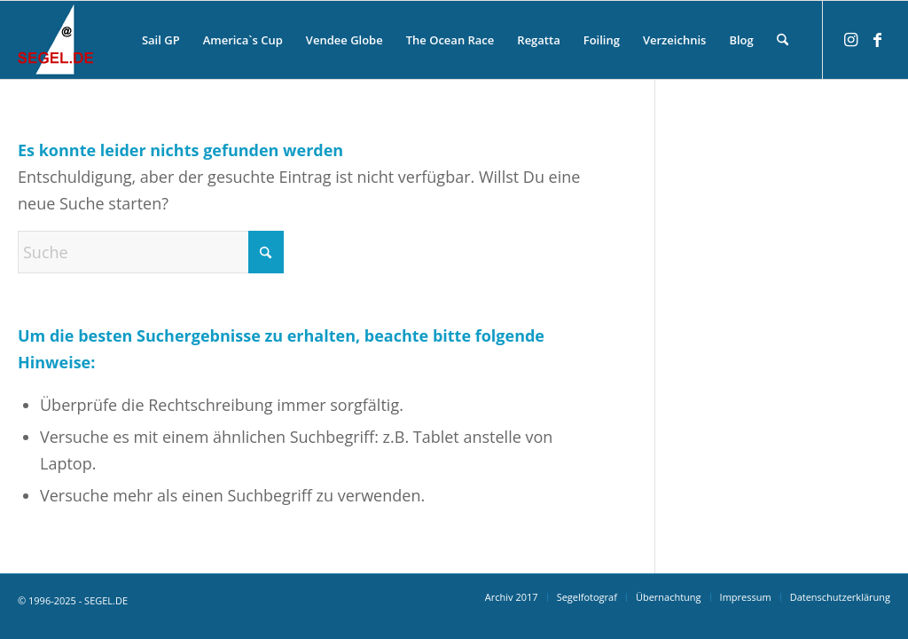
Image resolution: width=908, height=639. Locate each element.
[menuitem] (161, 40)
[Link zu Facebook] (877, 39)
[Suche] (782, 40)
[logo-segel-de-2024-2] (55, 40)
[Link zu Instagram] (850, 39)
